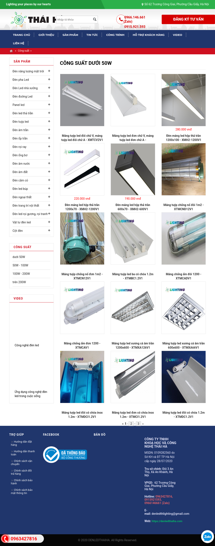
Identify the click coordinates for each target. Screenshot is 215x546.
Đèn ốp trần (20, 138)
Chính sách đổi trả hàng (21, 472)
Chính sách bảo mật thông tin (21, 491)
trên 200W (19, 282)
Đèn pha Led (21, 79)
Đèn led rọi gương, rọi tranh (30, 214)
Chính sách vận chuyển (21, 462)
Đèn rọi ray (19, 147)
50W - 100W (20, 265)
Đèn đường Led (22, 96)
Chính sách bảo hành (21, 482)
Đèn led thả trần (23, 113)
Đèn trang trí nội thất (26, 205)
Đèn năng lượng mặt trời (28, 71)
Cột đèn (18, 230)
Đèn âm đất (20, 172)
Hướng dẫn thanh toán (23, 453)
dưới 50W (19, 257)
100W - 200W (21, 273)
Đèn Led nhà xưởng (25, 88)
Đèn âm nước (21, 163)
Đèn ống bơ (20, 155)
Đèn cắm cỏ (20, 180)
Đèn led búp (20, 188)
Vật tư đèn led (22, 222)
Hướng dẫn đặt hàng (21, 443)
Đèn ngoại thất (22, 197)
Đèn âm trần (20, 130)
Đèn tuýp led (21, 121)
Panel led (18, 105)
